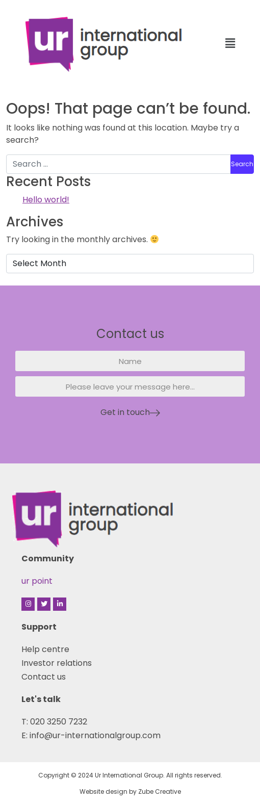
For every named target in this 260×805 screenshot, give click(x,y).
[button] (230, 43)
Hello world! (45, 199)
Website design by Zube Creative (130, 791)
